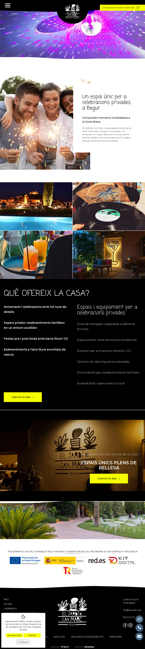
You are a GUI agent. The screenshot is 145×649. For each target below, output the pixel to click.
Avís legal (59, 637)
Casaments (10, 608)
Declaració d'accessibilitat (87, 637)
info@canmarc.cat (132, 610)
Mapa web (115, 637)
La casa (8, 604)
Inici (6, 599)
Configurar (23, 642)
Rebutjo (32, 635)
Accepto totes (14, 635)
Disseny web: (60, 647)
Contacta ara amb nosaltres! (121, 8)
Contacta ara (23, 397)
